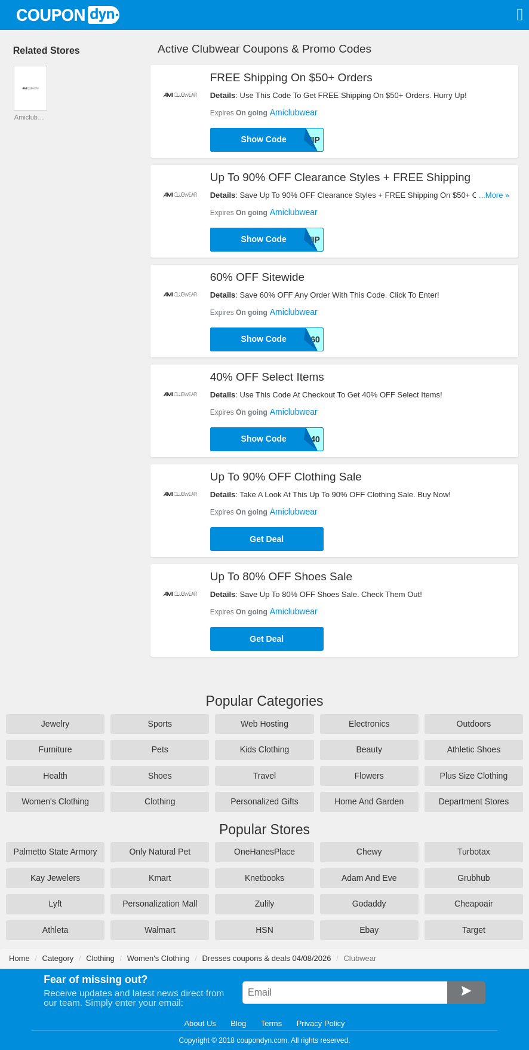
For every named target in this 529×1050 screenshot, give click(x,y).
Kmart (160, 878)
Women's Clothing (55, 801)
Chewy (369, 851)
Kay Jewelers (55, 878)
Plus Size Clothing (474, 775)
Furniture (55, 749)
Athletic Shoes (474, 749)
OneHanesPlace (264, 851)
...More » (494, 195)
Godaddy (369, 903)
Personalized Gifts (264, 801)
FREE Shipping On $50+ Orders (291, 77)
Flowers (369, 775)
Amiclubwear (294, 112)
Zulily (265, 903)
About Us (200, 1023)
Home (19, 958)
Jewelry (55, 723)
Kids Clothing (265, 749)
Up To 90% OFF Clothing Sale (286, 476)
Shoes (160, 775)
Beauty (369, 749)
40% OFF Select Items (267, 377)
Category (58, 958)
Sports (160, 723)
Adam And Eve (369, 878)
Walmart (160, 930)
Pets (160, 749)
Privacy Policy (321, 1023)
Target (473, 930)
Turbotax (473, 851)
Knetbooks (264, 878)
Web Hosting (264, 723)
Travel (264, 775)
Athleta (55, 930)
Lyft (55, 903)
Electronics (369, 723)
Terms (271, 1023)
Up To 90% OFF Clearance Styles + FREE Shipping (340, 177)
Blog (238, 1023)
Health (55, 775)
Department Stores (474, 801)
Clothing (159, 801)
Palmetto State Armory (55, 851)
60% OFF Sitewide (257, 277)
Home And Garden (369, 801)
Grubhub (473, 878)
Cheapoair (473, 903)
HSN (264, 930)
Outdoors (474, 723)
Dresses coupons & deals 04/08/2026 (266, 958)
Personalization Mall (159, 903)
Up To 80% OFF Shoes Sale (281, 576)
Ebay (369, 930)
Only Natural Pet (159, 851)
